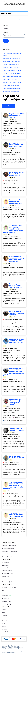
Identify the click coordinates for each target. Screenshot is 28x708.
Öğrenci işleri (5, 576)
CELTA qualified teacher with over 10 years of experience (16, 514)
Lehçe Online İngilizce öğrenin (11, 79)
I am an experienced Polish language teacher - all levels (16, 285)
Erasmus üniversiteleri (8, 548)
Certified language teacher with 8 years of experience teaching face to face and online (13, 485)
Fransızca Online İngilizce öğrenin (12, 67)
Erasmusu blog (6, 598)
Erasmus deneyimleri (7, 568)
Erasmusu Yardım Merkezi (9, 587)
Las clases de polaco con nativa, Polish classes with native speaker (16, 341)
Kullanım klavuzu (6, 601)
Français (4, 615)
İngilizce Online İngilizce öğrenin (11, 64)
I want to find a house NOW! (14, 9)
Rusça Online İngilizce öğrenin (11, 85)
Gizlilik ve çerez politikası (8, 604)
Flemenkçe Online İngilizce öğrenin (12, 76)
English (4, 612)
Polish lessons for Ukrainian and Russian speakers (15, 201)
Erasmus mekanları (7, 570)
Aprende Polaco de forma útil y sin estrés (16, 429)
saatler (5, 33)
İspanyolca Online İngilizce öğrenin (12, 88)
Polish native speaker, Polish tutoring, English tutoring (17, 174)
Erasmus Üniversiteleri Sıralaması (11, 554)
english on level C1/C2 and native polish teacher (16, 115)
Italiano (4, 618)
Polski (3, 623)
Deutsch (4, 629)
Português (5, 621)
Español (4, 609)
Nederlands (5, 632)
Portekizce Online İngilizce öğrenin (12, 82)
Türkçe (4, 626)
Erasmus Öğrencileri (7, 557)
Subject (5, 25)
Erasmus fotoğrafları (7, 582)
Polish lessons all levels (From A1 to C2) (16, 457)
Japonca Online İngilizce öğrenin (11, 73)
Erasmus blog (5, 565)
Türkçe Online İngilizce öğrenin (11, 92)
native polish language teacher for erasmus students (16, 144)
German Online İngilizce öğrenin (11, 58)
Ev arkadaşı (5, 579)
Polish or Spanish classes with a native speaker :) (16, 313)
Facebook (4, 593)
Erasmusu (6, 13)
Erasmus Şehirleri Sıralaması (9, 551)
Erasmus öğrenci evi (7, 573)
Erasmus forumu (6, 562)
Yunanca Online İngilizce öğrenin (11, 61)
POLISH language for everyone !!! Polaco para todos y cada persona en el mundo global (13, 371)
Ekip (3, 590)
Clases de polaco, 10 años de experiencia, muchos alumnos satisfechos (16, 258)
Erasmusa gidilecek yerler (9, 545)
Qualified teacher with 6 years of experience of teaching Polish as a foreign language (13, 229)
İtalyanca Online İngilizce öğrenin (12, 70)
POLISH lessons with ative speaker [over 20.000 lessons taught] (16, 401)
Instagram (5, 595)
